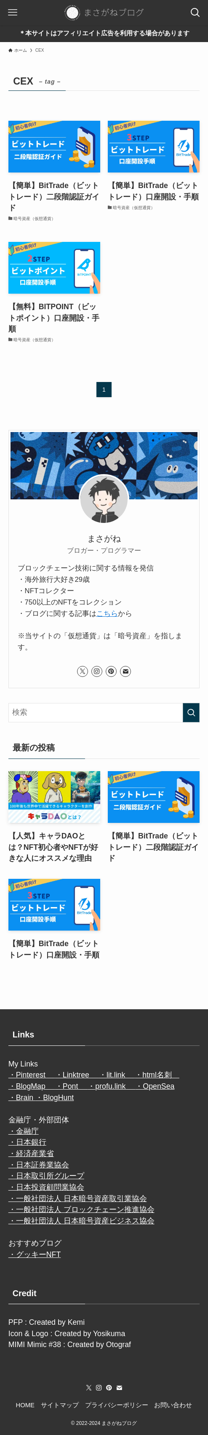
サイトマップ (60, 1405)
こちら (107, 614)
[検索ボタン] (195, 12)
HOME (25, 1405)
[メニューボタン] (12, 12)
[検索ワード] (104, 712)
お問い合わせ (173, 1405)
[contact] (125, 671)
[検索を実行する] (191, 712)
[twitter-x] (82, 671)
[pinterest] (111, 671)
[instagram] (96, 671)
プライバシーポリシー (116, 1405)
